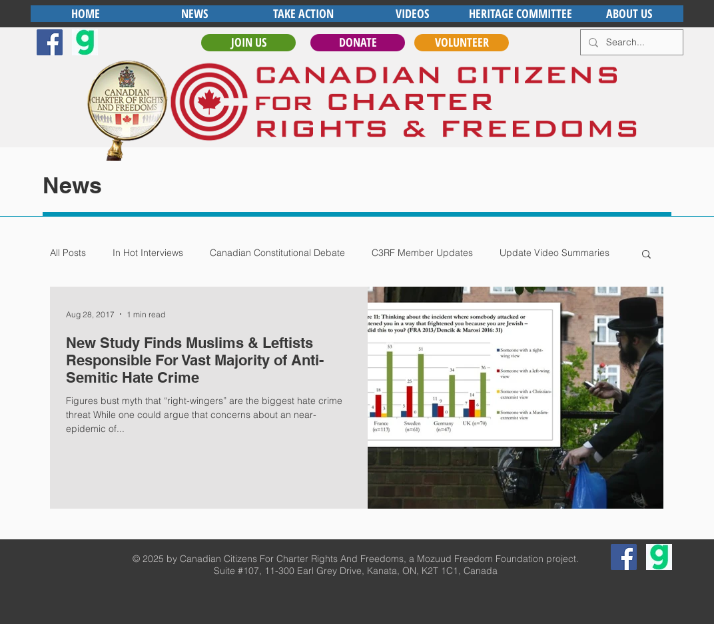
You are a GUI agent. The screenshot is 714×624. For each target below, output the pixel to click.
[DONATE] (357, 42)
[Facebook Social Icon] (50, 42)
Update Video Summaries (554, 253)
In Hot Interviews (148, 253)
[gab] (85, 42)
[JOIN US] (248, 42)
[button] (646, 255)
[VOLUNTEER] (461, 42)
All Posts (68, 253)
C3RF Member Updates (422, 253)
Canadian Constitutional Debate (277, 253)
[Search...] (630, 42)
